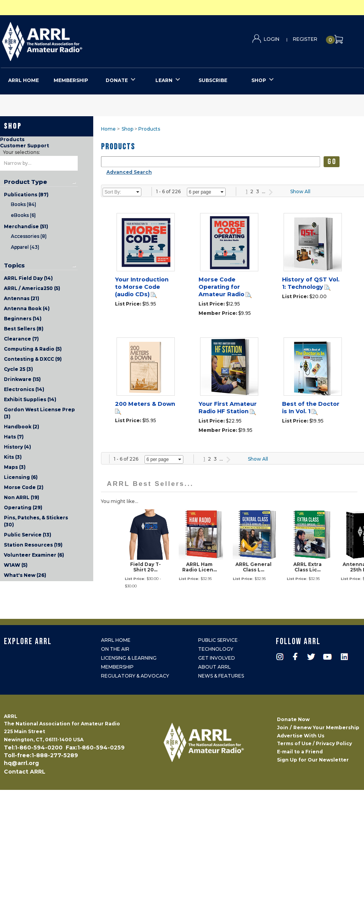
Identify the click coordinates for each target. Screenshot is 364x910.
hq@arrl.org (21, 763)
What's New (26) (25, 575)
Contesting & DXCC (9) (33, 359)
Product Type (25, 181)
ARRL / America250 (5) (32, 288)
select (137, 192)
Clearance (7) (21, 339)
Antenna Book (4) (27, 308)
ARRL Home (116, 640)
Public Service (218, 640)
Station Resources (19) (33, 545)
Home (108, 129)
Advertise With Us (300, 736)
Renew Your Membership (326, 727)
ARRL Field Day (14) (28, 278)
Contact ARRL (24, 771)
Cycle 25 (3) (18, 369)
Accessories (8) (29, 236)
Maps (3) (15, 467)
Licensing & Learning (129, 658)
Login (271, 39)
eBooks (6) (23, 215)
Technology (215, 649)
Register (305, 39)
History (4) (17, 447)
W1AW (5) (16, 565)
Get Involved (216, 658)
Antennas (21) (21, 298)
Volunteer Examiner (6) (34, 555)
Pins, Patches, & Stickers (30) (36, 521)
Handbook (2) (21, 427)
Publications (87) (26, 194)
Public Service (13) (27, 535)
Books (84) (23, 204)
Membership (117, 667)
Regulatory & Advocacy (135, 676)
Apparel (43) (25, 247)
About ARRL (214, 667)
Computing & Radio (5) (33, 349)
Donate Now (293, 719)
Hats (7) (14, 437)
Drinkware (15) (22, 379)
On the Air (115, 649)
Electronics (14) (24, 389)
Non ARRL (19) (21, 497)
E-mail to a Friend (300, 752)
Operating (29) (23, 507)
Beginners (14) (23, 318)
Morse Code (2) (24, 487)
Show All (300, 191)
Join (282, 727)
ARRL (74, 39)
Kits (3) (13, 457)
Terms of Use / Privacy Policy (314, 743)
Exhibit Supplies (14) (30, 399)
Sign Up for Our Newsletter (313, 760)
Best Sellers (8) (24, 329)
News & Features (221, 676)
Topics (14, 265)
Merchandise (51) (26, 226)
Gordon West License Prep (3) (39, 413)
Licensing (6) (21, 477)
